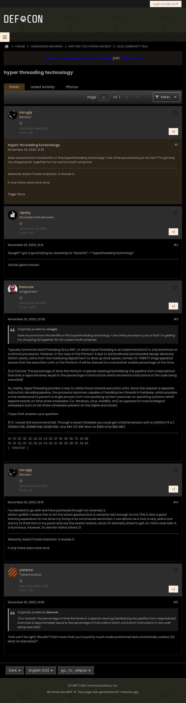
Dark (15, 670)
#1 (176, 145)
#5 (175, 602)
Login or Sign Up (165, 4)
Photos (72, 87)
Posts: (23, 133)
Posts (14, 87)
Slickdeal (90, 422)
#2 (176, 245)
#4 (175, 502)
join (116, 58)
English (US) (41, 670)
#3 (176, 319)
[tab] (14, 87)
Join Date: (26, 128)
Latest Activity (42, 87)
